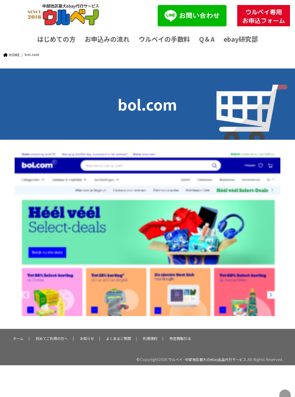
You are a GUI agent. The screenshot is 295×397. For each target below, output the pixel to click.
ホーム (18, 338)
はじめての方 (56, 39)
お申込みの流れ (107, 39)
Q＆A (207, 39)
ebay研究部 (241, 39)
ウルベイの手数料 (164, 39)
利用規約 (150, 338)
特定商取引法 (179, 338)
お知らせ (87, 338)
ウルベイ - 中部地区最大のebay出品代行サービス (202, 359)
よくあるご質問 (118, 338)
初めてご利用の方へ (51, 338)
